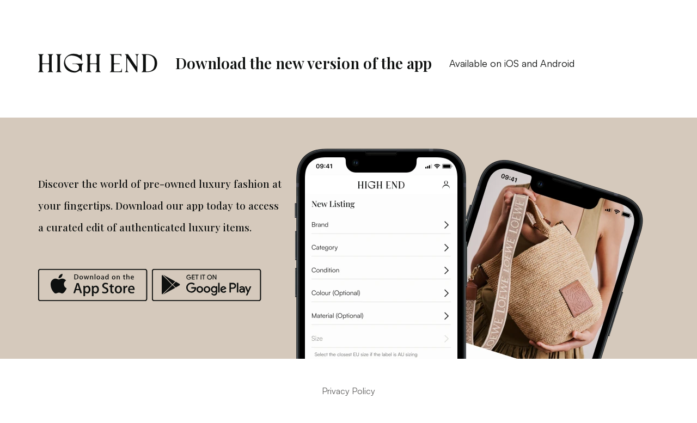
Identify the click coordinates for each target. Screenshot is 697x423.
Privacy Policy (348, 390)
